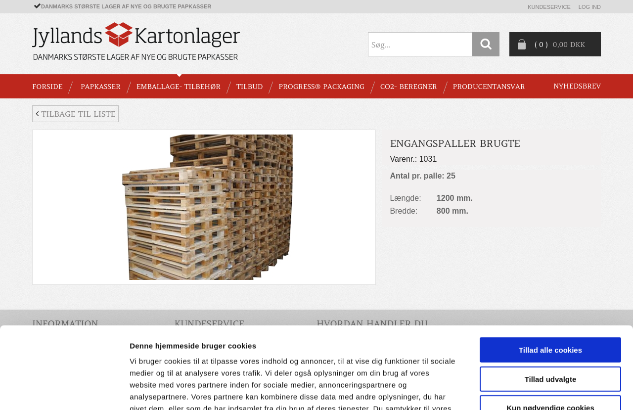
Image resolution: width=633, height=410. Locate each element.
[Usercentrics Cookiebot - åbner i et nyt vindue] (64, 390)
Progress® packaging (321, 86)
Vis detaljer (514, 390)
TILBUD (249, 86)
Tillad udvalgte (551, 309)
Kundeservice (549, 7)
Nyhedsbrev (577, 86)
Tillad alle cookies (550, 279)
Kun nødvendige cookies (550, 337)
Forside (47, 86)
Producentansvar (489, 86)
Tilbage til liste (75, 114)
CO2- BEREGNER (408, 86)
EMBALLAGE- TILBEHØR (178, 86)
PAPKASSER (101, 86)
